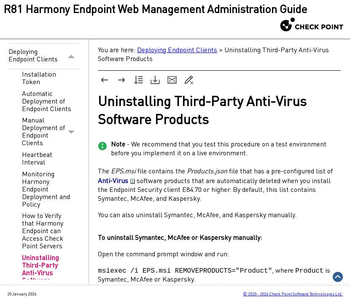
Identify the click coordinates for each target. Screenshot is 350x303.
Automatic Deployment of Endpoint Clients (46, 102)
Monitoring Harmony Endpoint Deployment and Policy (46, 189)
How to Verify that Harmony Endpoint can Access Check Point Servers (42, 231)
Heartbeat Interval (37, 159)
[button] (71, 56)
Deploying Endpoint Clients (43, 56)
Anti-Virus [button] (116, 181)
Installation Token (39, 79)
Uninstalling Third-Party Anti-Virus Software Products (40, 273)
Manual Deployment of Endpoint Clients (50, 132)
